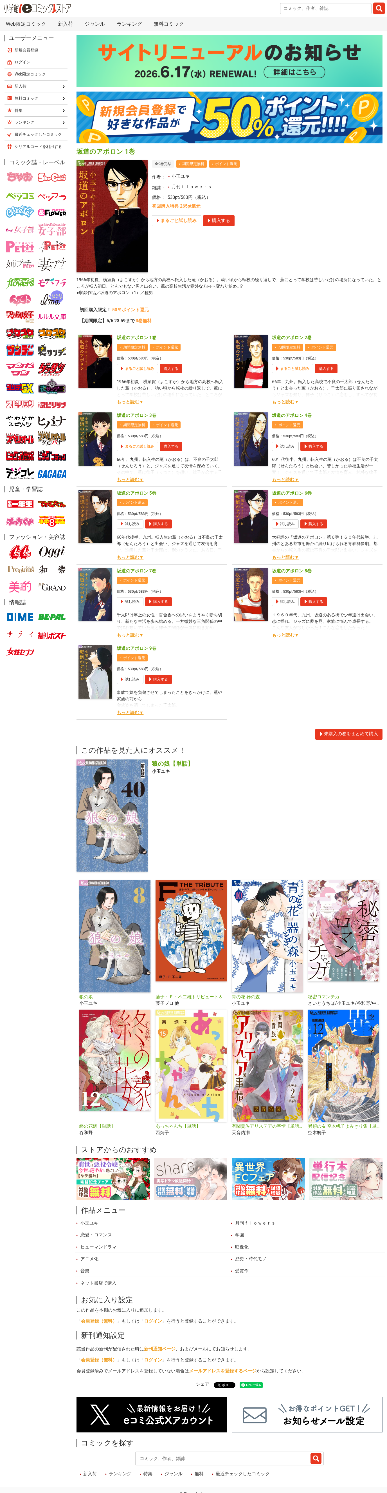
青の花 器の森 (246, 997)
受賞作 (242, 1271)
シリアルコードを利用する (38, 146)
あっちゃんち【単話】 (178, 1126)
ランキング (129, 24)
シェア (202, 1384)
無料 (199, 1474)
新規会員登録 (26, 50)
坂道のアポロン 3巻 (136, 415)
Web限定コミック (26, 24)
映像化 (242, 1247)
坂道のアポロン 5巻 (136, 493)
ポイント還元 (226, 164)
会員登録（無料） (99, 1321)
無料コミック (169, 24)
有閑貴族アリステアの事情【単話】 (267, 1126)
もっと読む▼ (130, 402)
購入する (171, 369)
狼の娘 (86, 997)
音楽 (84, 1271)
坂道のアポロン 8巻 (292, 571)
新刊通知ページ (160, 1349)
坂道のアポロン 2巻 (292, 338)
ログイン (153, 1321)
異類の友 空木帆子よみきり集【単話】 (344, 1126)
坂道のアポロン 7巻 (136, 571)
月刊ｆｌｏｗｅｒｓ (192, 186)
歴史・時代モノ (251, 1259)
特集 (147, 1474)
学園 (239, 1235)
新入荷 (65, 24)
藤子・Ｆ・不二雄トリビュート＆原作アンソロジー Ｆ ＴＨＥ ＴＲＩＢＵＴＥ (191, 997)
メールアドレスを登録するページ (222, 1371)
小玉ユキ (181, 176)
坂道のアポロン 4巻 (292, 415)
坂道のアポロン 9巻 (136, 649)
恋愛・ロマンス (96, 1235)
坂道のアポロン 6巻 (292, 493)
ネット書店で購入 (98, 1283)
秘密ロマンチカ (323, 997)
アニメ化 (89, 1259)
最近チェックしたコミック (243, 1474)
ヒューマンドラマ (98, 1247)
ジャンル (95, 24)
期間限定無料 (193, 164)
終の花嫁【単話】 (97, 1126)
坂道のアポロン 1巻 (136, 338)
